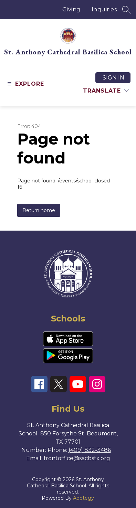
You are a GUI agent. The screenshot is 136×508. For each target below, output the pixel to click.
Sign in (113, 77)
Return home (38, 210)
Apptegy (83, 498)
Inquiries (104, 9)
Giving (71, 9)
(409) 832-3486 (90, 450)
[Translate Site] (105, 90)
